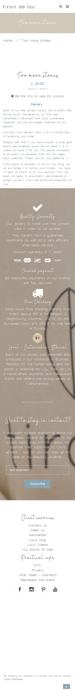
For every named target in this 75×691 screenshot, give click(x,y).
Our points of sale (37, 549)
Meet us (37, 530)
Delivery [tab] (36, 104)
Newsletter (37, 535)
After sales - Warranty (38, 575)
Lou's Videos (37, 545)
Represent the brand (37, 580)
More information (13, 679)
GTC (37, 565)
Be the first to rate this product (37, 96)
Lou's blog (37, 540)
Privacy (37, 570)
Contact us (37, 525)
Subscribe (37, 484)
